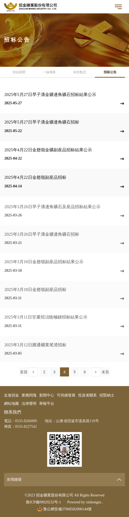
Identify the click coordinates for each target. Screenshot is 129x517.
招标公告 (110, 72)
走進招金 (11, 395)
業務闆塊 (29, 395)
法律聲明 (29, 404)
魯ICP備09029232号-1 (43, 502)
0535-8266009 (26, 421)
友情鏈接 (14, 479)
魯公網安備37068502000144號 (64, 509)
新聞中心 (46, 395)
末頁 (105, 372)
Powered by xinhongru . (85, 502)
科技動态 (79, 72)
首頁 (23, 372)
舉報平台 (46, 404)
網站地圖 (11, 404)
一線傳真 (49, 72)
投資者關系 (87, 395)
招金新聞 (19, 72)
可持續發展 (66, 395)
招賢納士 (106, 395)
